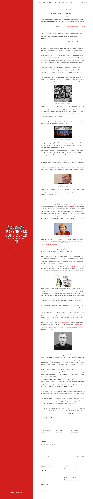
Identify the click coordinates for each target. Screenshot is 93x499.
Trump (70, 9)
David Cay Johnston (62, 314)
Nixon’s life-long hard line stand (53, 113)
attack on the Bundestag (45, 220)
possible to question (55, 166)
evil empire (44, 121)
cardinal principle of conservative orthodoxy (49, 108)
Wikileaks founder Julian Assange (58, 259)
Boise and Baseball (75, 432)
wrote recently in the (67, 248)
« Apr (64, 484)
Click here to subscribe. (16, 493)
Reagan (62, 9)
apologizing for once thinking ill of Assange (57, 263)
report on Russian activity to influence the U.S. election (74, 26)
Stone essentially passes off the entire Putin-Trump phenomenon (59, 291)
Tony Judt (46, 393)
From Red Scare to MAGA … (45, 477)
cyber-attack (71, 206)
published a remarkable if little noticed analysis (53, 308)
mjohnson (68, 16)
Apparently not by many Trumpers (52, 244)
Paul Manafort (67, 362)
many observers (48, 327)
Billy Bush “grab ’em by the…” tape (66, 324)
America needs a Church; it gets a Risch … (48, 481)
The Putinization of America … (46, 483)
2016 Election (56, 9)
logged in (46, 446)
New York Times (82, 41)
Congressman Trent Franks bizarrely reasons (76, 266)
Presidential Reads (59, 432)
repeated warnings (81, 213)
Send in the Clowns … (44, 479)
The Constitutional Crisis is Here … (47, 475)
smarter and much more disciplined (72, 410)
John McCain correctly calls (67, 169)
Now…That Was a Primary (46, 432)
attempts (67, 216)
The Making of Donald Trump (77, 315)
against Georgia (48, 209)
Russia (66, 9)
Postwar (54, 391)
